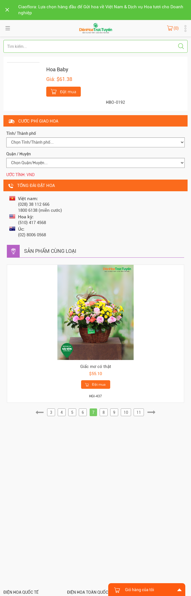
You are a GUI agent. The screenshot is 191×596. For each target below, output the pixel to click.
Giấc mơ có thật (95, 366)
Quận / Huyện (18, 154)
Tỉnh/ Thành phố (21, 133)
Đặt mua (63, 91)
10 (126, 412)
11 (138, 412)
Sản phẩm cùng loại (50, 251)
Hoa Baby (57, 69)
